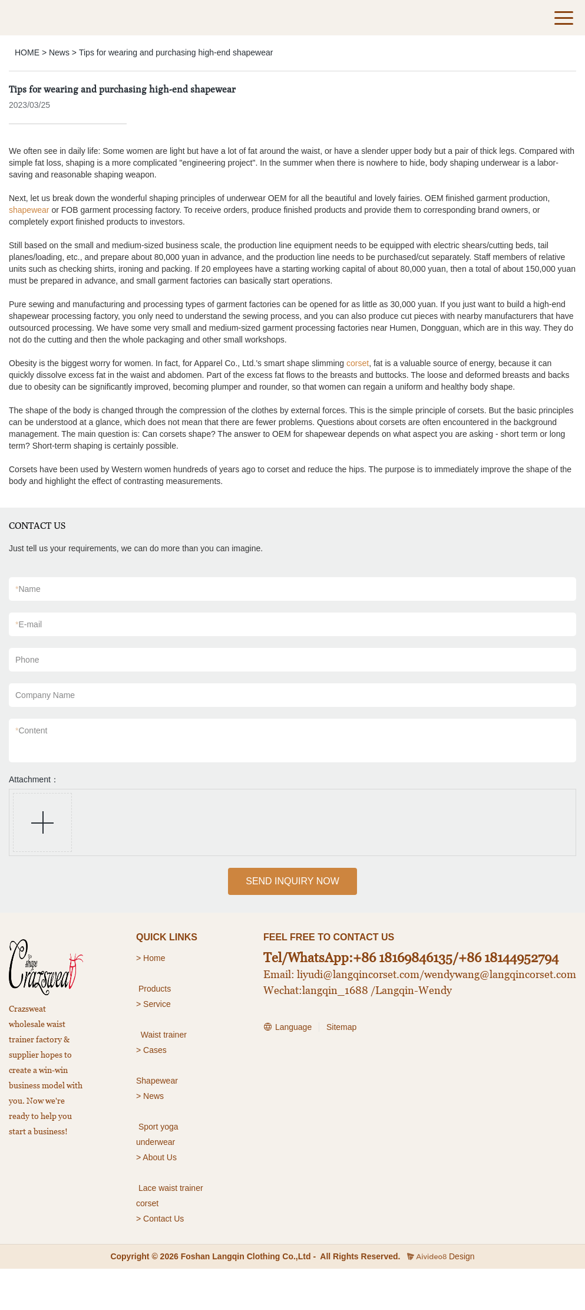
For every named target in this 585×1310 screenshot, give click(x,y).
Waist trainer (164, 1034)
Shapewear (157, 1080)
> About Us (156, 1157)
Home (155, 958)
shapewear (29, 210)
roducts (157, 988)
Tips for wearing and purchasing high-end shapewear (176, 52)
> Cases (151, 1050)
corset (357, 363)
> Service (153, 1004)
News (59, 52)
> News (150, 1096)
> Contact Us (160, 1218)
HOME (27, 52)
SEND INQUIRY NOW (292, 881)
